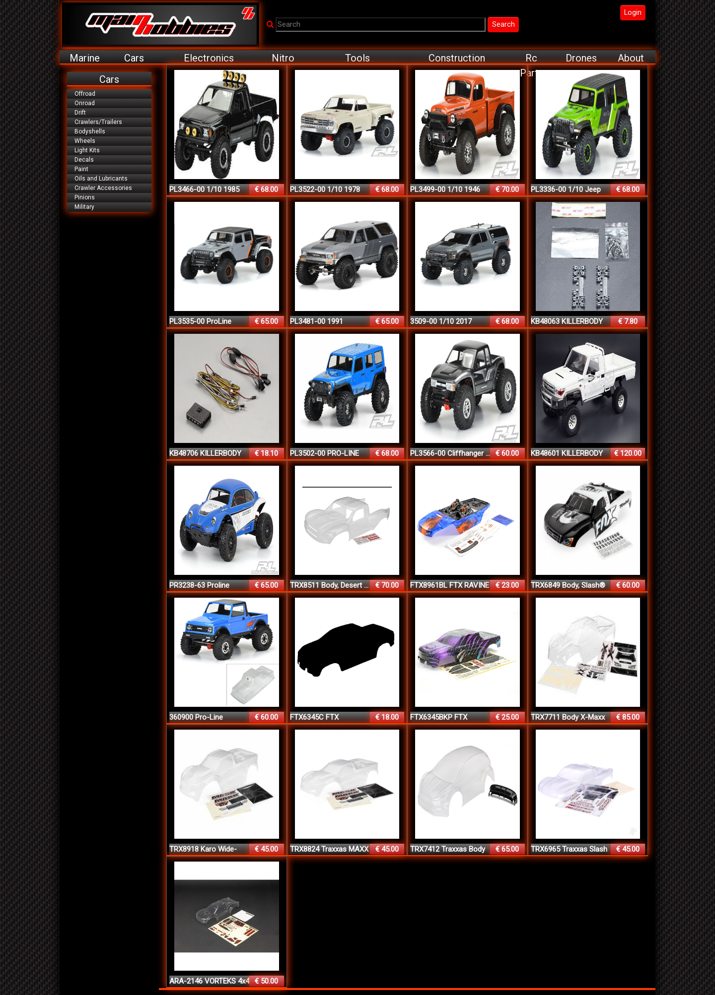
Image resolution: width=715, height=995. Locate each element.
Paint (81, 169)
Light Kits (87, 150)
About (631, 58)
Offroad (84, 93)
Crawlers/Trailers (98, 122)
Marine (85, 58)
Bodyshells (89, 131)
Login (633, 12)
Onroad (84, 103)
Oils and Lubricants (101, 178)
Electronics (209, 58)
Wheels (84, 140)
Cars (134, 58)
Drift (80, 112)
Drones (581, 58)
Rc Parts (531, 58)
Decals (84, 159)
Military (84, 206)
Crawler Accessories (103, 188)
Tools (357, 58)
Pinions (84, 197)
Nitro (283, 58)
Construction (457, 58)
